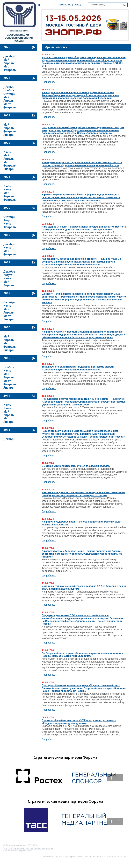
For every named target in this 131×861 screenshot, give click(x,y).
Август (7, 220)
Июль (7, 186)
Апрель (8, 63)
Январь (8, 135)
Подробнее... (49, 82)
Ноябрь (8, 90)
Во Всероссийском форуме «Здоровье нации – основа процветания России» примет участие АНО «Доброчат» (82, 654)
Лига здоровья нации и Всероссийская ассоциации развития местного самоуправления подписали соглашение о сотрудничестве (84, 228)
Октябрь (9, 94)
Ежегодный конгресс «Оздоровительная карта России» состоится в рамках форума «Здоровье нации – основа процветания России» (82, 164)
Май (6, 60)
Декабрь (9, 56)
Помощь (78, 5)
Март (7, 66)
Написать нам (64, 5)
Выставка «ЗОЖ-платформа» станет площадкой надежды (76, 466)
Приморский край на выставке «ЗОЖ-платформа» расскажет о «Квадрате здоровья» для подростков (79, 722)
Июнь (7, 152)
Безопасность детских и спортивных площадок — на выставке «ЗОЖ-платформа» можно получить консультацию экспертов (83, 494)
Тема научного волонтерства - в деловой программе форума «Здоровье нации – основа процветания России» (78, 368)
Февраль (9, 70)
